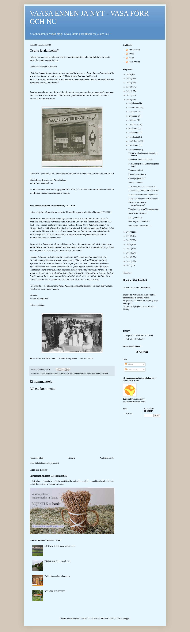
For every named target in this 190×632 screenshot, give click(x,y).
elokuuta (133, 120)
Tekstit (129, 364)
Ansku (131, 54)
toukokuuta (134, 133)
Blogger (126, 618)
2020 (128, 100)
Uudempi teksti (36, 458)
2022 (128, 91)
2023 (128, 87)
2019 (128, 232)
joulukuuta (133, 103)
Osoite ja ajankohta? (136, 178)
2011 (128, 265)
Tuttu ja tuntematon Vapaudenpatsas (143, 209)
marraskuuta (134, 107)
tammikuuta (134, 150)
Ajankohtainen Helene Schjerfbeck (142, 195)
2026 (128, 74)
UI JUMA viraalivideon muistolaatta (60, 546)
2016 (128, 244)
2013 (128, 257)
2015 (128, 249)
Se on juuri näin (135, 217)
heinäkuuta (133, 124)
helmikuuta (134, 145)
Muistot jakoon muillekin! (139, 221)
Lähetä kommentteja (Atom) (47, 463)
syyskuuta (133, 116)
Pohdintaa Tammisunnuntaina (140, 160)
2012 (128, 261)
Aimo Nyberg (134, 50)
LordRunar (103, 618)
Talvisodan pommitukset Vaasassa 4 (143, 199)
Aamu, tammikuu (135, 182)
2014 (128, 253)
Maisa (131, 58)
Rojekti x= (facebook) (135, 339)
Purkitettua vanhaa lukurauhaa (57, 576)
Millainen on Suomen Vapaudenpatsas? (137, 204)
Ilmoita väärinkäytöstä (135, 280)
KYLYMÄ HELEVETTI (55, 591)
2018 (128, 236)
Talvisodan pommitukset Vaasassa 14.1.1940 (56, 373)
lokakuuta (133, 112)
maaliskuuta (134, 141)
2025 (128, 78)
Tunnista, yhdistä (135, 170)
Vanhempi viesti (107, 458)
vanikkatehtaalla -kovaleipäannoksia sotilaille (91, 373)
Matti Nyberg (134, 62)
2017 (128, 240)
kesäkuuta (133, 128)
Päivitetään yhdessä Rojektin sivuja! (48, 475)
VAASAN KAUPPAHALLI (140, 226)
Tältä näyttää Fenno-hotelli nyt (57, 561)
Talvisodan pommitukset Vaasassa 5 (143, 190)
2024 (128, 83)
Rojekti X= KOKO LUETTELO (139, 335)
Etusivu (71, 458)
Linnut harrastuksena (137, 174)
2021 (128, 95)
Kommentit (131, 369)
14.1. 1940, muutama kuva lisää (141, 186)
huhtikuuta (133, 137)
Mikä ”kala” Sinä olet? (137, 213)
